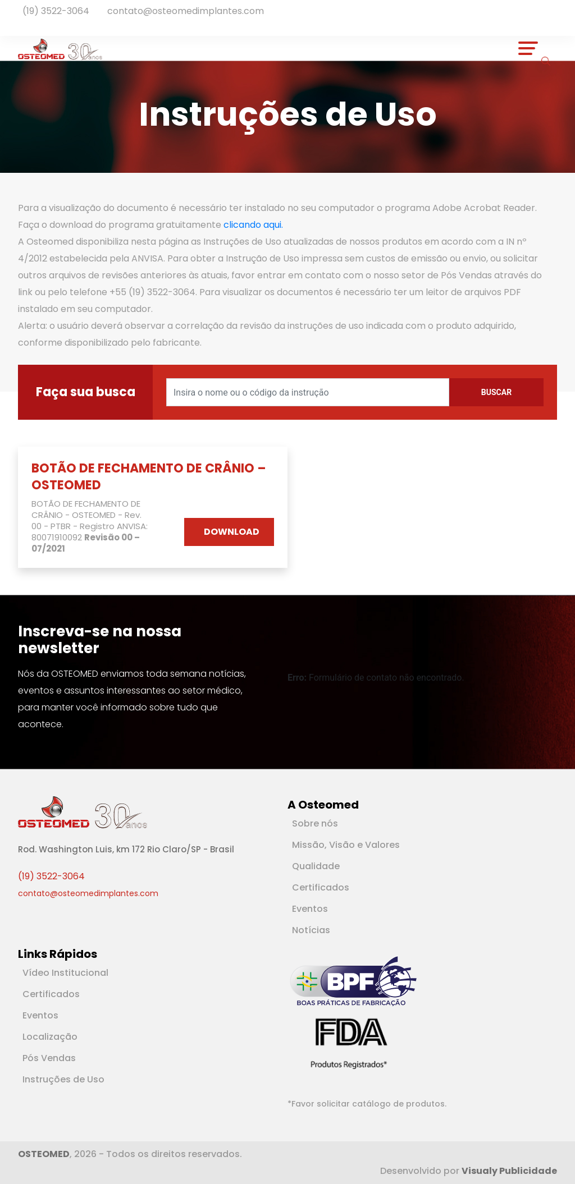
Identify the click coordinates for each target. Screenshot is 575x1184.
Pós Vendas (49, 1058)
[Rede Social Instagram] (42, 23)
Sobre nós (315, 823)
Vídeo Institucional (65, 972)
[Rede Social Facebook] (26, 23)
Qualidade (316, 866)
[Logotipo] (60, 48)
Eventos (310, 908)
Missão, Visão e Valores (346, 844)
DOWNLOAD (231, 531)
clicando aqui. (253, 224)
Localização (49, 1036)
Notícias (311, 930)
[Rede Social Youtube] (38, 23)
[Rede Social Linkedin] (33, 23)
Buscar (496, 392)
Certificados (320, 887)
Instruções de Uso (63, 1079)
